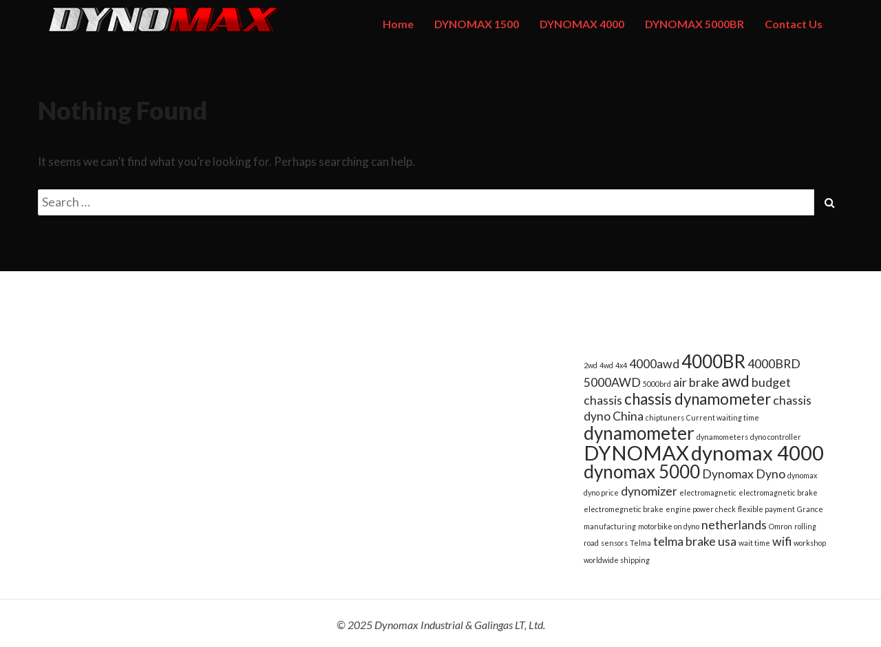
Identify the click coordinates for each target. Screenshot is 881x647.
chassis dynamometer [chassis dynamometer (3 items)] (697, 399)
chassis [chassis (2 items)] (603, 400)
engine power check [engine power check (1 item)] (701, 509)
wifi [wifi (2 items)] (782, 541)
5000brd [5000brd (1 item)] (657, 383)
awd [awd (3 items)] (735, 381)
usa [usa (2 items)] (727, 541)
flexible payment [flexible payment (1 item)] (766, 509)
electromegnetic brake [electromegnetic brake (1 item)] (624, 509)
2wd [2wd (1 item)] (590, 365)
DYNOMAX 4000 (582, 23)
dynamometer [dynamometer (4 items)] (639, 433)
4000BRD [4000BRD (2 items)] (773, 364)
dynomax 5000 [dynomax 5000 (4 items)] (642, 471)
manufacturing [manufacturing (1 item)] (610, 526)
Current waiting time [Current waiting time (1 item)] (722, 417)
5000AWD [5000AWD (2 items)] (612, 382)
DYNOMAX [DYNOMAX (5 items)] (636, 453)
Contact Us (793, 23)
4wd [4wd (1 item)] (606, 365)
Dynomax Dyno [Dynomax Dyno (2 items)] (743, 474)
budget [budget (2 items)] (771, 382)
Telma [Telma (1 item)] (640, 542)
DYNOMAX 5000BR (694, 23)
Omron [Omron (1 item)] (780, 526)
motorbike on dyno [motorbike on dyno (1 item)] (668, 526)
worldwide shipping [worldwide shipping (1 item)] (617, 559)
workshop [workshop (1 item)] (810, 542)
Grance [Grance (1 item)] (810, 509)
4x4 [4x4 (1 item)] (621, 365)
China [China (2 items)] (628, 416)
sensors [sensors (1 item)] (614, 542)
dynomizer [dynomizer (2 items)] (649, 491)
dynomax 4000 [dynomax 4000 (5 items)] (757, 453)
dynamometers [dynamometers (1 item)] (722, 436)
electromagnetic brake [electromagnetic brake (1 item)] (778, 492)
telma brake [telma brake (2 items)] (684, 541)
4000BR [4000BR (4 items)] (713, 361)
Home (398, 23)
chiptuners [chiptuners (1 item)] (665, 417)
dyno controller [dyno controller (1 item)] (775, 436)
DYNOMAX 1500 (476, 23)
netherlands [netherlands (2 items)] (734, 525)
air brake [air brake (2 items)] (696, 382)
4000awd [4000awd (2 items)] (654, 364)
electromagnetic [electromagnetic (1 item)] (707, 492)
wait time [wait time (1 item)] (754, 542)
